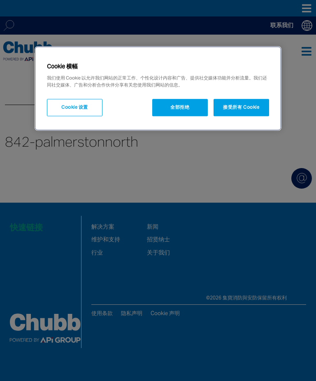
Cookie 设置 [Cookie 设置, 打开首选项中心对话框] (74, 107)
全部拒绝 (179, 107)
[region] (158, 88)
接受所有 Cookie (241, 107)
